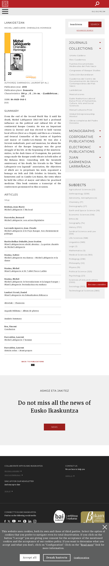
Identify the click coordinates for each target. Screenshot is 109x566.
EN (104, 11)
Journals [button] (85, 43)
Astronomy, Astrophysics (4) (83, 198)
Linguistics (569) (77, 242)
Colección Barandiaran (81, 74)
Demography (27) (78, 206)
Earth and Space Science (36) (84, 210)
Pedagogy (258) (77, 259)
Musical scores (76, 94)
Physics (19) (74, 267)
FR (100, 11)
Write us (69, 476)
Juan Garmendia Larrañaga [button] (85, 162)
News (54, 427)
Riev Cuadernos (77, 60)
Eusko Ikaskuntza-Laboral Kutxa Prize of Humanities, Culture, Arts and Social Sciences (82, 102)
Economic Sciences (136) (82, 214)
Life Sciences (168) (78, 238)
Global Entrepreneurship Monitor (82, 115)
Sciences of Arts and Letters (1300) (83, 281)
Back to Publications (33, 362)
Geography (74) (77, 223)
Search (95, 24)
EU (93, 11)
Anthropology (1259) (79, 194)
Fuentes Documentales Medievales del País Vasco (82, 65)
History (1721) (75, 227)
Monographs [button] (85, 131)
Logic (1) (73, 246)
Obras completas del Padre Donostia (83, 121)
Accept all (29, 557)
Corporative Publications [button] (85, 139)
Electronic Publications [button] (85, 149)
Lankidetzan (75, 90)
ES (97, 11)
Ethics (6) (73, 219)
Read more (87, 545)
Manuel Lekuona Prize (80, 110)
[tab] (85, 43)
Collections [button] (85, 48)
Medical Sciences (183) (81, 255)
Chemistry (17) (76, 202)
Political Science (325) (80, 271)
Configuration (81, 558)
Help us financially (14, 475)
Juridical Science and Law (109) (82, 232)
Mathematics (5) (77, 250)
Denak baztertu (56, 557)
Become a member (97, 284)
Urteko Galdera (77, 55)
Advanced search (85, 30)
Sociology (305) (77, 286)
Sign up (9, 491)
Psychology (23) (77, 276)
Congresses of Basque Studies (84, 70)
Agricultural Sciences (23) (82, 189)
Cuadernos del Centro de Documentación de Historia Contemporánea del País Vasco (83, 82)
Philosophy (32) (77, 263)
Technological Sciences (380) (84, 290)
